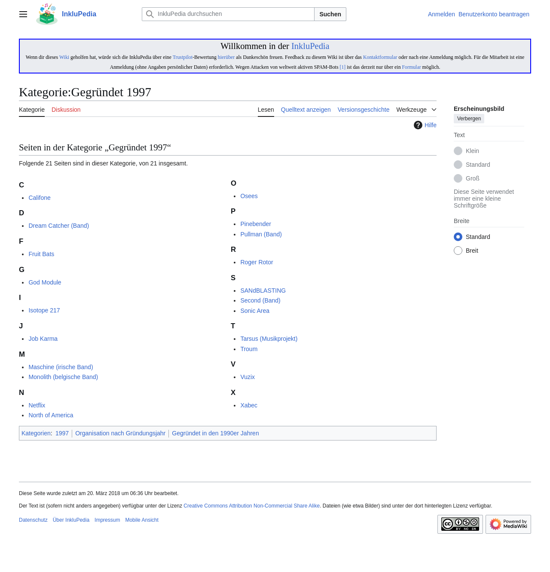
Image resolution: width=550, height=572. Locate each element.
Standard (478, 165)
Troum (248, 349)
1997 (62, 433)
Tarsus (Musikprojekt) (268, 338)
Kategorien (36, 433)
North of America (50, 415)
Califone (39, 197)
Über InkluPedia (71, 520)
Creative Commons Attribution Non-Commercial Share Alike (251, 506)
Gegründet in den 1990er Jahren (215, 433)
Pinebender (255, 223)
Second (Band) (260, 300)
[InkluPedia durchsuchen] (228, 14)
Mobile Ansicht (141, 520)
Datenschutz (33, 520)
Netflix (36, 405)
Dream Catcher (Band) (58, 225)
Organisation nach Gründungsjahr (120, 433)
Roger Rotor (256, 262)
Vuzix (247, 376)
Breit (472, 251)
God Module (44, 282)
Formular (411, 67)
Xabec (248, 405)
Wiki (64, 57)
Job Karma (43, 338)
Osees (248, 196)
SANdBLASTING (263, 290)
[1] (342, 67)
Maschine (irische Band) (60, 367)
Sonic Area (254, 310)
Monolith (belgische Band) (63, 376)
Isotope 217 (44, 310)
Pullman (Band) (261, 234)
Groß (473, 178)
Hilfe (424, 125)
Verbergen (469, 119)
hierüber (226, 57)
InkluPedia (310, 46)
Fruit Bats (41, 254)
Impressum (107, 520)
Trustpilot (182, 57)
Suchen (330, 14)
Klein (472, 151)
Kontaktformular (380, 57)
